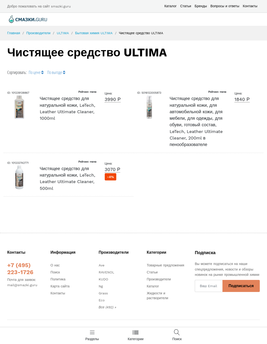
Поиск (55, 272)
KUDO (103, 279)
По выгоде (56, 72)
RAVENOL (106, 272)
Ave (101, 265)
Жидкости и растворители (157, 295)
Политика (58, 279)
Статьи (185, 6)
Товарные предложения (165, 265)
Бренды (201, 6)
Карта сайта (60, 286)
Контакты (250, 6)
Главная (13, 33)
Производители (38, 33)
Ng (101, 286)
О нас (55, 265)
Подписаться (241, 286)
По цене (36, 72)
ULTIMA (63, 33)
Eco (102, 300)
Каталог (170, 6)
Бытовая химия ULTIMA (94, 33)
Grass (103, 293)
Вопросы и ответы (224, 6)
